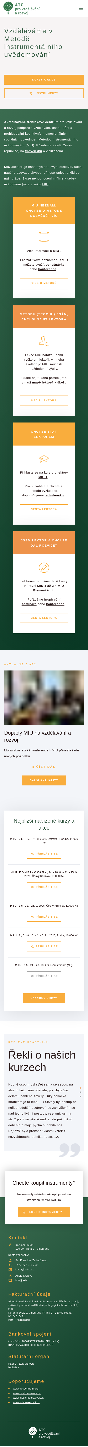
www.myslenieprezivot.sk (29, 1398)
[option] (42, 1104)
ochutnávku (55, 504)
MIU (55, 184)
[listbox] (42, 1104)
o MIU (55, 251)
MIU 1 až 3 (54, 595)
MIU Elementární (43, 599)
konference (43, 274)
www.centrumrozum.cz (27, 1394)
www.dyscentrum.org (27, 1389)
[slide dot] (80, 1085)
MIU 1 (49, 486)
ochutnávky (39, 269)
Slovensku (35, 151)
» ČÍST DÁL (44, 773)
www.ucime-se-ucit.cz (27, 1403)
